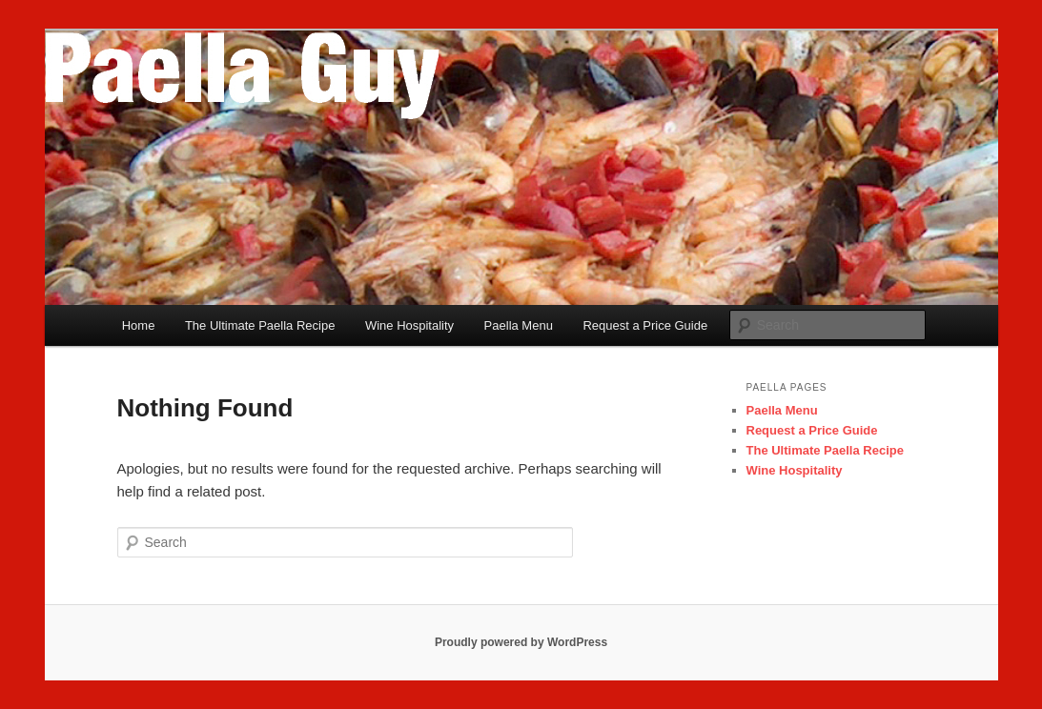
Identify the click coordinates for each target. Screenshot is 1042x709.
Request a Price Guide (644, 325)
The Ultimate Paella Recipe (260, 325)
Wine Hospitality (409, 325)
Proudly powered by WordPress (521, 642)
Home (138, 325)
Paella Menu (518, 325)
